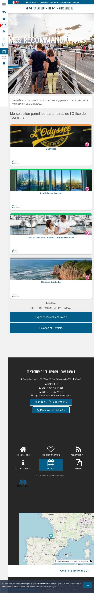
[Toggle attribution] (91, 561)
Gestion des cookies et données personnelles (19, 589)
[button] (51, 145)
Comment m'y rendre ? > (75, 570)
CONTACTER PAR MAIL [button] (51, 409)
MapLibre (84, 561)
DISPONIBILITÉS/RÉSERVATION (51, 402)
